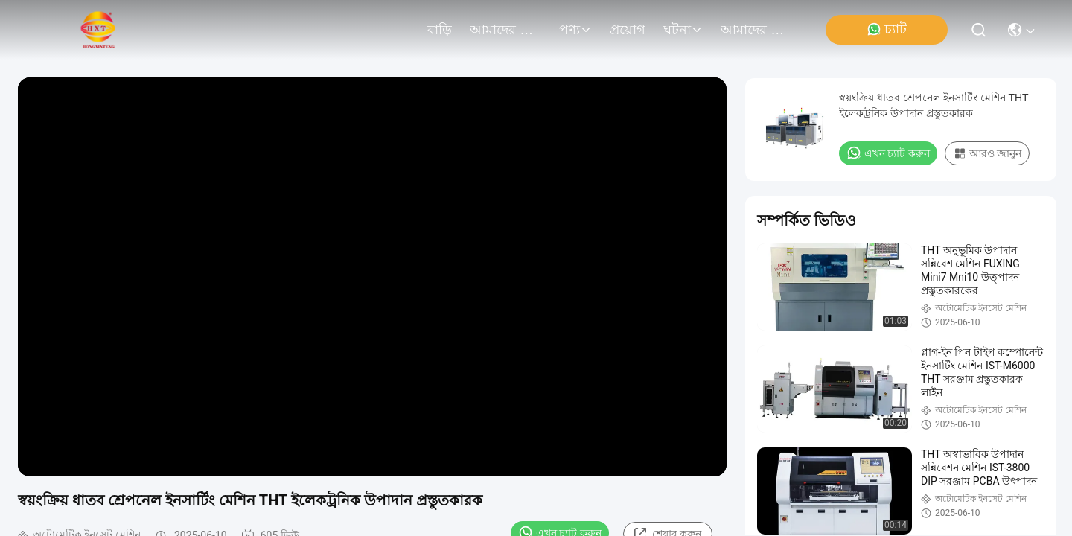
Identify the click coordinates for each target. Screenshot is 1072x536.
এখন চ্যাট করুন (888, 152)
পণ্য (575, 29)
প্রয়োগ (627, 29)
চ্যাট (887, 29)
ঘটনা (683, 29)
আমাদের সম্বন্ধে (505, 29)
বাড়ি (439, 29)
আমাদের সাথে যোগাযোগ (756, 29)
